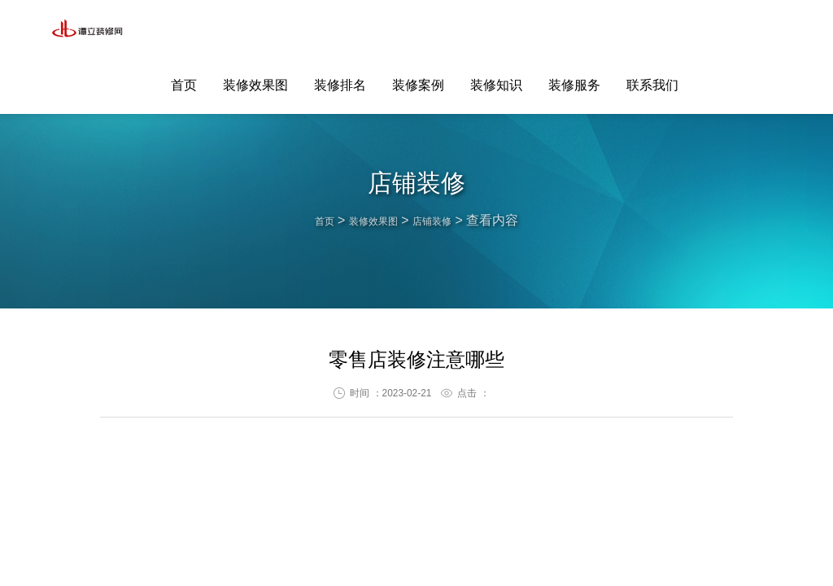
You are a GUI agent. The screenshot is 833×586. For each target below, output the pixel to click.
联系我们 (652, 30)
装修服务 (574, 30)
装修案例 (418, 30)
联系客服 (774, 29)
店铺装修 (443, 220)
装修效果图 (255, 30)
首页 (184, 30)
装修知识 (496, 30)
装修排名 (340, 30)
